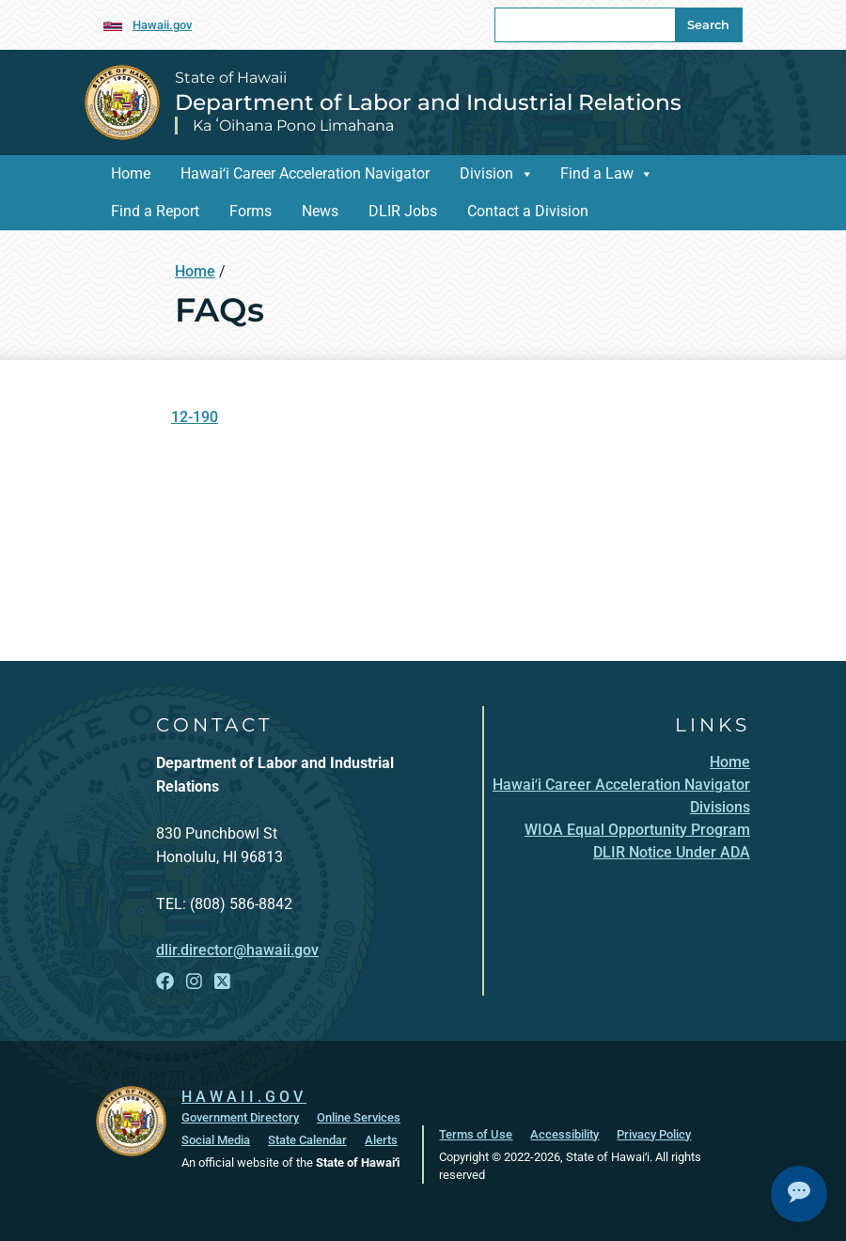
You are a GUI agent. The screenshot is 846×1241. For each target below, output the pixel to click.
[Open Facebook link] (165, 982)
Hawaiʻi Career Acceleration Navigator (305, 173)
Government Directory (240, 1116)
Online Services (358, 1116)
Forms (250, 211)
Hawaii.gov (162, 25)
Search (708, 25)
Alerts (381, 1139)
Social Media (215, 1139)
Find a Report (155, 211)
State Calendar (307, 1139)
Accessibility (564, 1133)
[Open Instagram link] (194, 982)
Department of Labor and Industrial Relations (428, 102)
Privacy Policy (654, 1133)
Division (486, 173)
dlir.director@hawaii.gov (237, 950)
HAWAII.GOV (243, 1096)
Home (130, 173)
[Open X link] (222, 982)
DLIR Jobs (402, 211)
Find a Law (597, 173)
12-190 (194, 417)
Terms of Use (475, 1133)
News (320, 211)
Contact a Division (527, 211)
